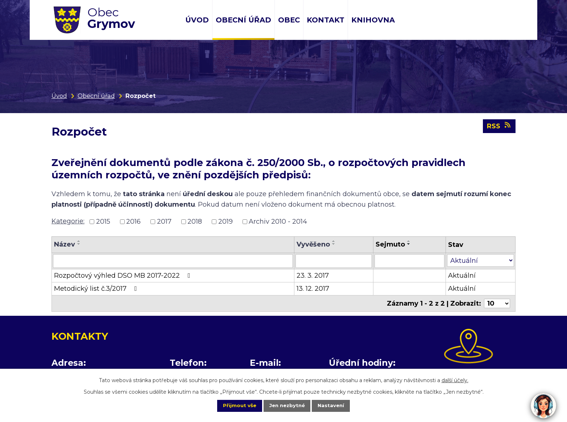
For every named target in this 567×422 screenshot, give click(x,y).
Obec (289, 20)
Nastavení (336, 405)
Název (64, 244)
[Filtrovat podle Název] (173, 261)
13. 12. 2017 (313, 289)
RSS (499, 128)
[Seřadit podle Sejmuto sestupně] (409, 244)
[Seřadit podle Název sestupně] (79, 244)
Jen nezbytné (287, 405)
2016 (133, 222)
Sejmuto (390, 244)
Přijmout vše (234, 405)
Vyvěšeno (313, 244)
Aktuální (462, 276)
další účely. (455, 379)
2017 (164, 222)
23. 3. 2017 (313, 276)
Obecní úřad (243, 20)
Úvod (197, 20)
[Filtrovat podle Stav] (480, 260)
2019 (225, 222)
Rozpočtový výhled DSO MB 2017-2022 (123, 276)
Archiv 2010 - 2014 (278, 222)
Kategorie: (67, 221)
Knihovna (373, 20)
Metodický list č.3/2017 (97, 289)
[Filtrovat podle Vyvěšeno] (333, 261)
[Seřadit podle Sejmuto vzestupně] (409, 241)
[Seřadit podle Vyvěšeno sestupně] (334, 244)
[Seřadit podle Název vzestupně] (79, 241)
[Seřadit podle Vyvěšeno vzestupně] (334, 241)
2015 (103, 222)
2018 (194, 222)
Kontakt (325, 20)
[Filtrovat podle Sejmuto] (409, 261)
